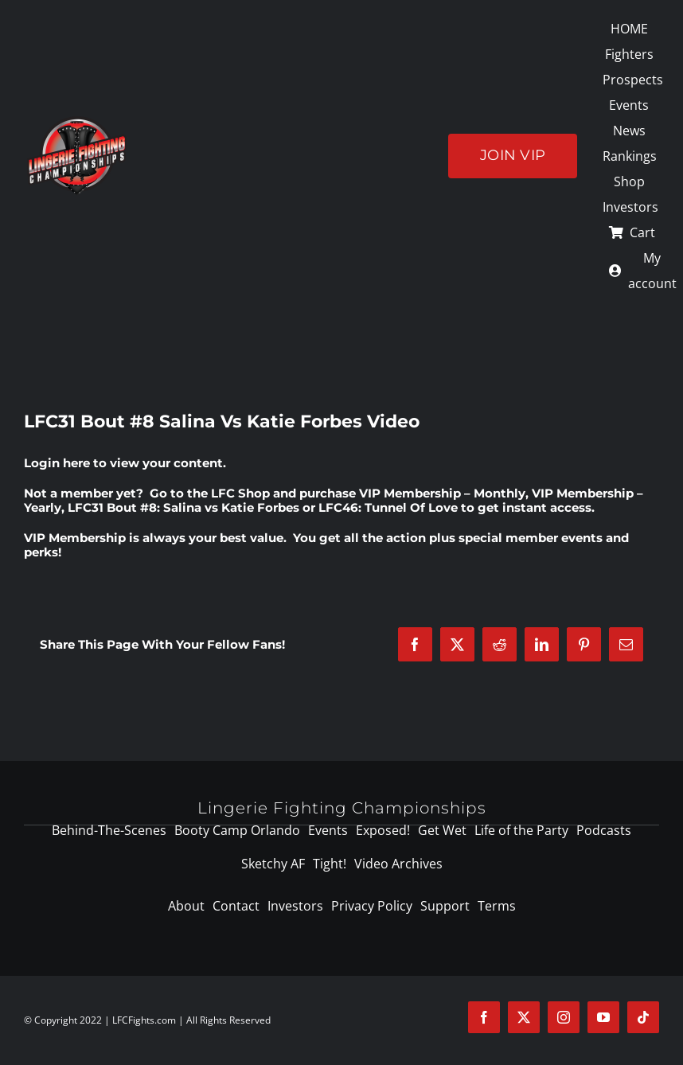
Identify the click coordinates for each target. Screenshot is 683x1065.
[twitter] (524, 1017)
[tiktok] (643, 1017)
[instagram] (564, 1017)
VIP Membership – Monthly (442, 493)
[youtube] (603, 1017)
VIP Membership (75, 537)
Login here (57, 462)
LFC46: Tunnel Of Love (388, 507)
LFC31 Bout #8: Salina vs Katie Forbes (183, 507)
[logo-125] (77, 122)
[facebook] (484, 1017)
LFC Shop (240, 493)
